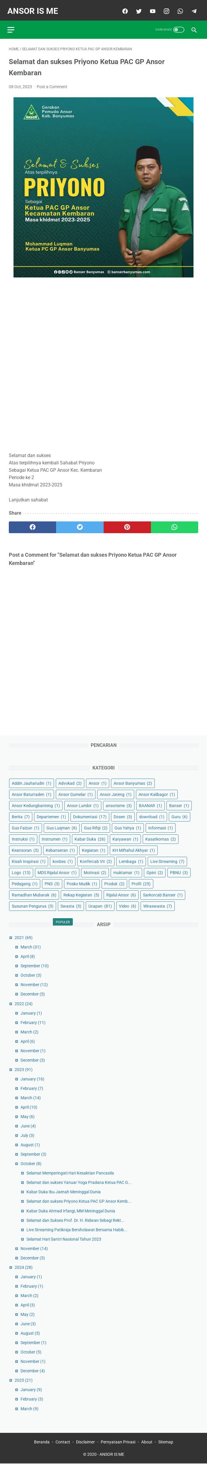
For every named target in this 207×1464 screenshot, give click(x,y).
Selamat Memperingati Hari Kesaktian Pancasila (70, 1172)
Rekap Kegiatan (81, 894)
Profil (141, 883)
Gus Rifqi (95, 827)
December (33, 993)
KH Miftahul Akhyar (133, 849)
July (27, 1134)
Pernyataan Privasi (118, 1442)
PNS (52, 883)
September (35, 965)
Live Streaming (167, 861)
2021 (24, 937)
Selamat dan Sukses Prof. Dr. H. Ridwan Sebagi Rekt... (75, 1219)
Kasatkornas (160, 838)
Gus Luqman (61, 827)
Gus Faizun (25, 827)
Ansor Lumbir (83, 804)
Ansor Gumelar (75, 793)
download (151, 816)
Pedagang (25, 883)
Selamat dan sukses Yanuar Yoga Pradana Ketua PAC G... (79, 1181)
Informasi (160, 827)
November (34, 984)
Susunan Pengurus (32, 905)
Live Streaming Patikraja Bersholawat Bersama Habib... (76, 1229)
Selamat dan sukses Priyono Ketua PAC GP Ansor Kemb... (78, 1200)
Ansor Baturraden (31, 793)
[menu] (12, 25)
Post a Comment (52, 83)
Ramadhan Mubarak (34, 894)
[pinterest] (127, 524)
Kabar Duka (90, 838)
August (30, 1144)
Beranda (42, 1442)
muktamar (126, 872)
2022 (24, 1002)
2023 (24, 1069)
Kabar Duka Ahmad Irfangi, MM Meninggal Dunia (70, 1210)
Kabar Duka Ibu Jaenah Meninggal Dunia (63, 1191)
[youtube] (150, 7)
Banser (179, 804)
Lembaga (131, 861)
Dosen (123, 816)
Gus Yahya (128, 827)
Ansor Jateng (116, 793)
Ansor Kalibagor (157, 793)
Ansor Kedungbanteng (36, 804)
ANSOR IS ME (34, 8)
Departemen (51, 816)
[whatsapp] (178, 7)
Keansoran (25, 849)
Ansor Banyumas (133, 782)
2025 (24, 1379)
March (31, 946)
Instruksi (23, 838)
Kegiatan (93, 849)
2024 (24, 1266)
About (146, 1442)
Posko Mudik (82, 883)
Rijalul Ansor (121, 894)
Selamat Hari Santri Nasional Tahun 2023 (63, 1238)
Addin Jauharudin (31, 782)
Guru (179, 816)
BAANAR (150, 804)
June (28, 1125)
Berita (21, 816)
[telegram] (192, 7)
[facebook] (123, 7)
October (31, 974)
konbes (63, 861)
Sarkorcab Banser (163, 894)
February (33, 1021)
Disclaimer (85, 1442)
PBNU (179, 872)
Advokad (70, 782)
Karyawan (125, 838)
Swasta (70, 905)
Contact (62, 1442)
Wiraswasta (157, 905)
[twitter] (136, 7)
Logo (21, 872)
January (31, 1012)
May (28, 1116)
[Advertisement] (103, 362)
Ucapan (100, 905)
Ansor (98, 782)
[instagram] (164, 7)
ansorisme (119, 804)
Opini (155, 872)
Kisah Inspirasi (29, 861)
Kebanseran (60, 849)
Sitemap (165, 1442)
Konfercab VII (96, 861)
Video (127, 905)
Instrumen (55, 838)
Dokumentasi (90, 816)
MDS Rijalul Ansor (57, 872)
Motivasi (95, 872)
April (28, 955)
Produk (114, 883)
